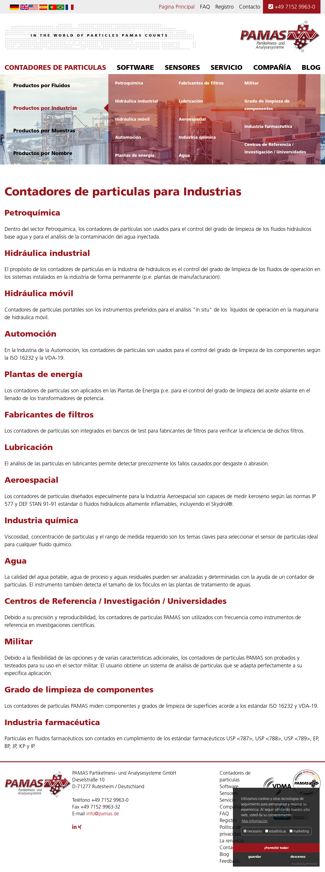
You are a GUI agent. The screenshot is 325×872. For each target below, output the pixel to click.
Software (135, 67)
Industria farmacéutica (268, 126)
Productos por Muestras (44, 130)
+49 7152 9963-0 (291, 6)
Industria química (197, 137)
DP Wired (311, 863)
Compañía (272, 67)
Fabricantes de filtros (201, 82)
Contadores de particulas (55, 67)
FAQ (205, 6)
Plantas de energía (134, 155)
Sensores (182, 67)
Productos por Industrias (45, 108)
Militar (251, 82)
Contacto (249, 6)
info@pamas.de (102, 814)
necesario (253, 831)
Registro (224, 6)
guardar (254, 856)
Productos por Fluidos (41, 85)
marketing (299, 831)
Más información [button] (254, 821)
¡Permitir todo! (276, 848)
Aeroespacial (192, 119)
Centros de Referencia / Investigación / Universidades (275, 148)
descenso (297, 856)
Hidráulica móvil (132, 119)
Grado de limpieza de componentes (267, 104)
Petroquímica (129, 82)
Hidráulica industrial (136, 100)
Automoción (128, 137)
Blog (311, 67)
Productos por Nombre (42, 153)
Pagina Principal (177, 6)
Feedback (229, 861)
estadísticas (275, 831)
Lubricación (191, 100)
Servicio (226, 67)
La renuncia (232, 841)
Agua (184, 155)
